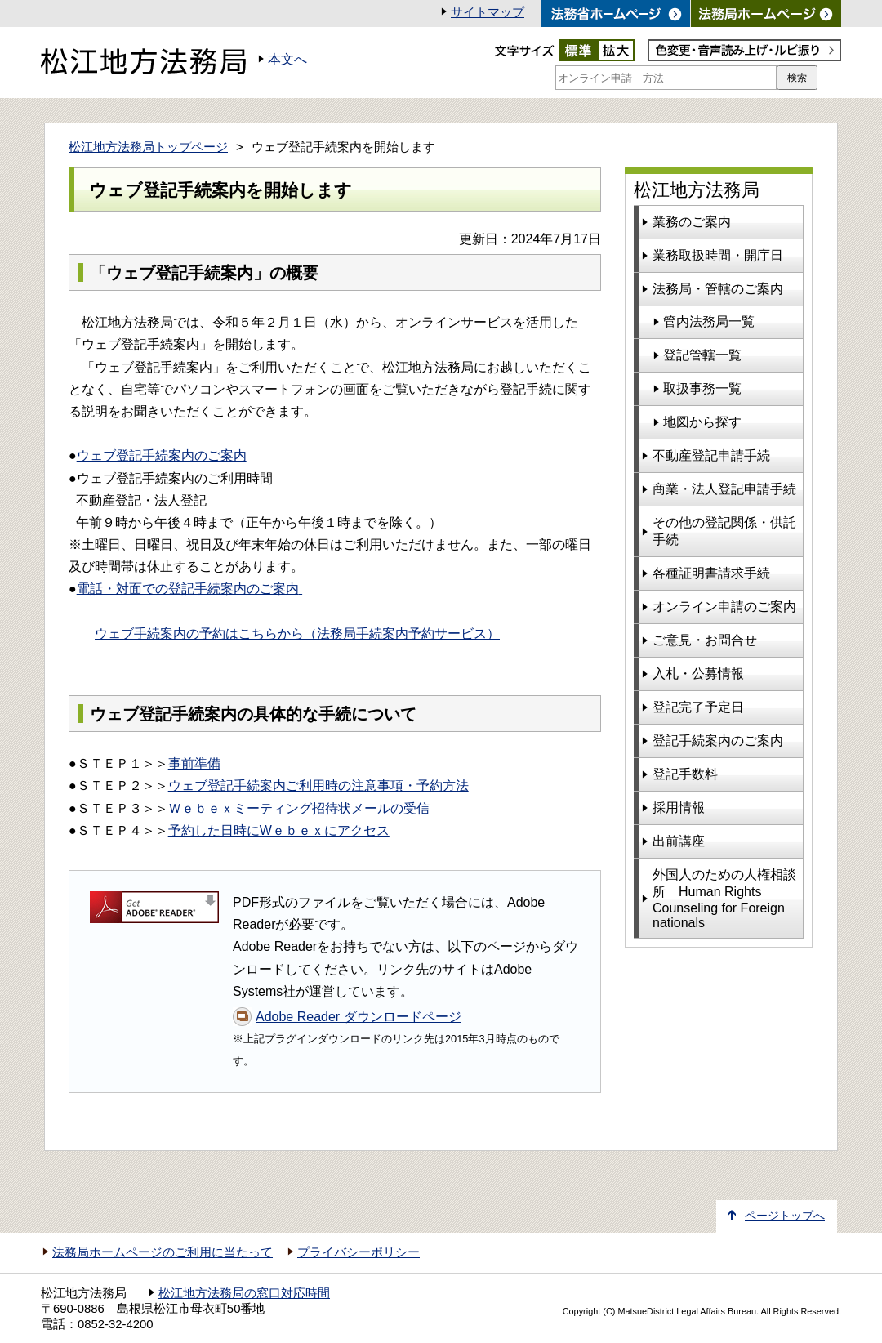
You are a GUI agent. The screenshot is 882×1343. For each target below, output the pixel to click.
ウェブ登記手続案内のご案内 (162, 455)
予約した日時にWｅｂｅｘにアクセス (279, 830)
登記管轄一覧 (702, 355)
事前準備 (194, 763)
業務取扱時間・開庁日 (718, 255)
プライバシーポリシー (358, 1252)
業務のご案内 (692, 222)
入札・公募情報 (698, 673)
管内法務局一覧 (709, 321)
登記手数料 (685, 774)
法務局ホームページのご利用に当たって (162, 1252)
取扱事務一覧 (702, 388)
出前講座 (679, 841)
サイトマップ (487, 12)
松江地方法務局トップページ (148, 147)
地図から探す (702, 422)
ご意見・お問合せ (705, 640)
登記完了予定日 (698, 707)
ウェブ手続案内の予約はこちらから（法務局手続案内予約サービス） (297, 633)
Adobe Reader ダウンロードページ (358, 1017)
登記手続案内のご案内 (718, 740)
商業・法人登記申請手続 (724, 489)
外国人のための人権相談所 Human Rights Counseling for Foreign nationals (724, 899)
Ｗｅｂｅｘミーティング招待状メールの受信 (299, 808)
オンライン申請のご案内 (724, 606)
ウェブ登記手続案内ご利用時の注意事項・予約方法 (318, 785)
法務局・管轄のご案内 (718, 289)
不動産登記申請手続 (711, 455)
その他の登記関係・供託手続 (724, 531)
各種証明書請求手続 (711, 573)
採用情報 (679, 807)
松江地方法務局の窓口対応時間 (244, 1293)
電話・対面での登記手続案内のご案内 (188, 589)
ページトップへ (785, 1216)
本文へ (287, 59)
